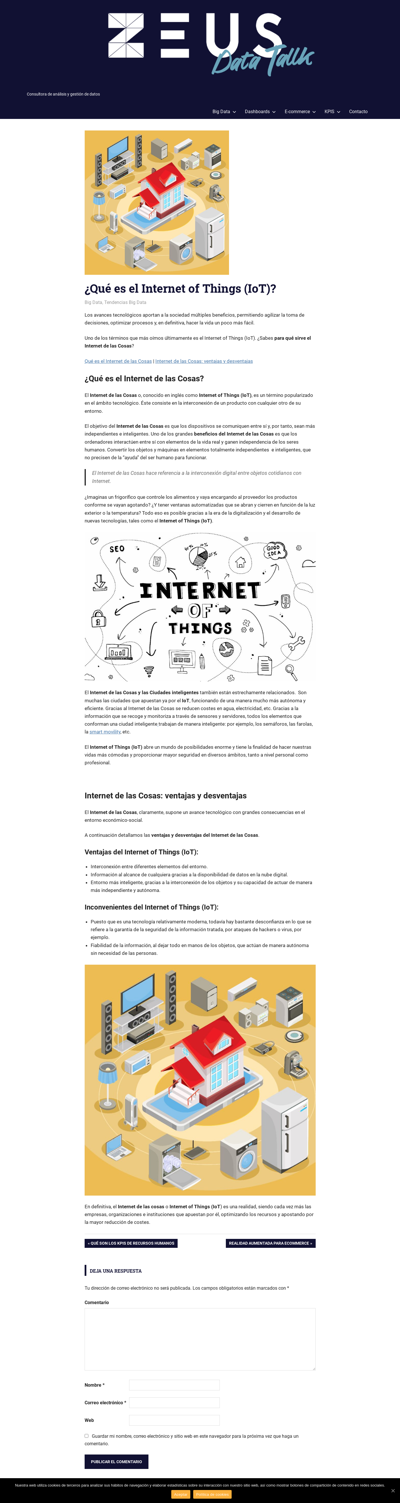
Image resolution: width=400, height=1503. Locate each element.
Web (89, 1420)
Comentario (97, 1302)
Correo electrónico (105, 1402)
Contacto (358, 111)
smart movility (105, 732)
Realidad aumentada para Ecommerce (269, 1244)
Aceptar (181, 1494)
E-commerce (300, 111)
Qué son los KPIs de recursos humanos (132, 1244)
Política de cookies (212, 1494)
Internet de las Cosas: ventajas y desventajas (204, 361)
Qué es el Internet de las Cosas (118, 361)
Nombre (95, 1385)
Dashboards (260, 111)
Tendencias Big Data (125, 302)
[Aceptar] (393, 1490)
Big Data (224, 111)
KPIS (333, 111)
